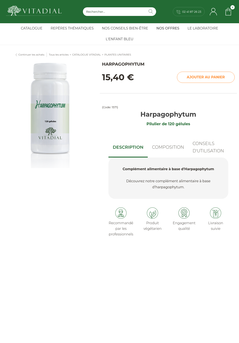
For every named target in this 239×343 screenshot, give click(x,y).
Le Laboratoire (202, 28)
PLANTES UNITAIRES (117, 54)
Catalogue (31, 28)
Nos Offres (167, 28)
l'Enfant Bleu (119, 39)
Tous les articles (59, 54)
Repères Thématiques (72, 28)
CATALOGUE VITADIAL (86, 54)
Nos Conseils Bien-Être (125, 28)
